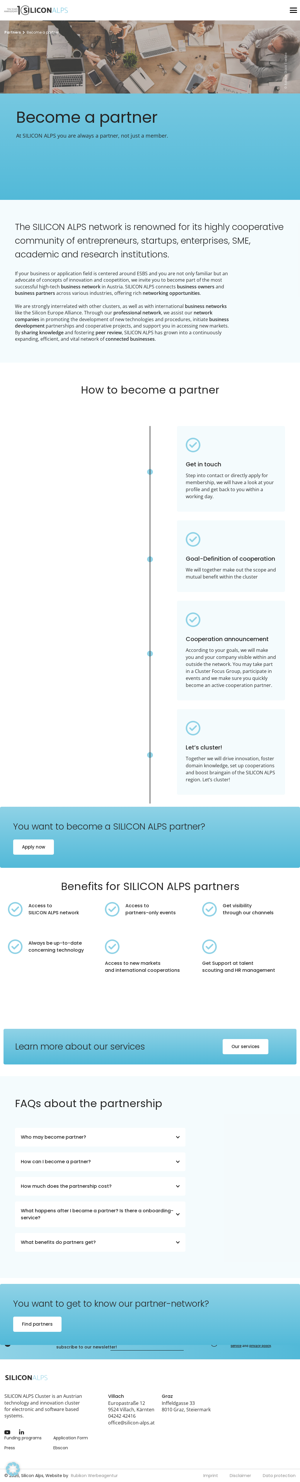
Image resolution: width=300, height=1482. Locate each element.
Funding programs (23, 1438)
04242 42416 (122, 1416)
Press (9, 1448)
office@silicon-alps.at (131, 1422)
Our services (245, 1046)
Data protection (279, 1475)
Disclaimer (240, 1475)
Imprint (210, 1475)
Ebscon (60, 1448)
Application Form (70, 1438)
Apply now (33, 847)
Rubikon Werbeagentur (94, 1475)
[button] (13, 1469)
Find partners (37, 1324)
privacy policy (260, 1346)
